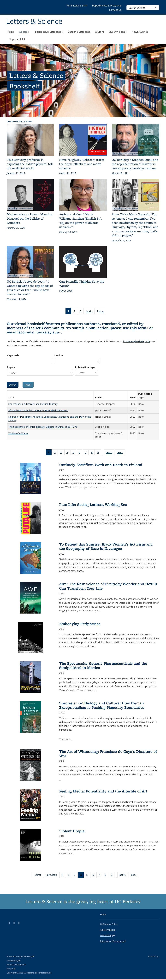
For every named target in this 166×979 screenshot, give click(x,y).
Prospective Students (48, 32)
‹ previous (52, 875)
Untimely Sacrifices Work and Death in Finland (100, 464)
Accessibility (13, 960)
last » (101, 311)
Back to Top (153, 956)
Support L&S (17, 39)
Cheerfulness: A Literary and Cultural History (33, 403)
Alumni (99, 32)
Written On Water (18, 433)
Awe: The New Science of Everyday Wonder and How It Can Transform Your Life (108, 586)
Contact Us (115, 9)
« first (38, 875)
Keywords (13, 355)
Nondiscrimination (16, 964)
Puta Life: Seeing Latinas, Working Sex (93, 504)
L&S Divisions (118, 32)
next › (90, 311)
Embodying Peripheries (79, 623)
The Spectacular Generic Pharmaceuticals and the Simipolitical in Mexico (103, 665)
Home (10, 32)
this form (139, 327)
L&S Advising (107, 935)
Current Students (79, 32)
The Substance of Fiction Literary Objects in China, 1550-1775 (42, 426)
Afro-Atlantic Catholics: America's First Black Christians (38, 410)
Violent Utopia (71, 830)
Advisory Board (107, 929)
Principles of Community (113, 941)
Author (59, 355)
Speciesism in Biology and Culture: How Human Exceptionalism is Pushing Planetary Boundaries (101, 705)
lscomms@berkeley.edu (39, 332)
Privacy (11, 968)
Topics (11, 367)
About (24, 32)
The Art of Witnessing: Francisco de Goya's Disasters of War (108, 753)
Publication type (85, 367)
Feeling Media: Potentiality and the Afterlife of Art (103, 791)
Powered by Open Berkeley (20, 956)
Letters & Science (34, 21)
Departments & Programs (106, 5)
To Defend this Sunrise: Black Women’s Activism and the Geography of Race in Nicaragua (106, 546)
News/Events (139, 32)
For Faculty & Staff (77, 5)
